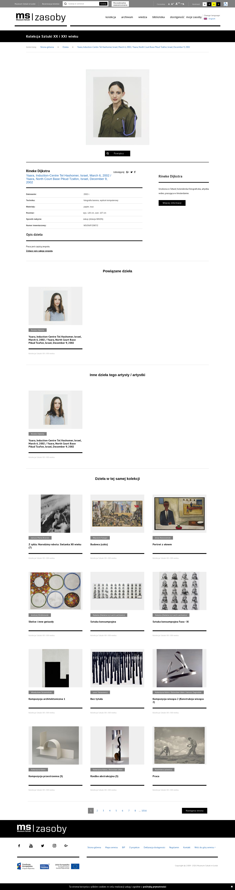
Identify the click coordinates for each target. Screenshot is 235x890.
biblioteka (158, 17)
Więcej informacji (172, 203)
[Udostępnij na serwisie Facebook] (134, 172)
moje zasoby (194, 17)
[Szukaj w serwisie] (81, 3)
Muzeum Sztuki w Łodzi (25, 4)
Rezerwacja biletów (50, 4)
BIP (123, 847)
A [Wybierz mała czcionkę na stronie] (169, 4)
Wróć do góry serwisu (205, 847)
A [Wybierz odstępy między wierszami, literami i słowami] (184, 4)
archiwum (127, 17)
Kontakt (186, 847)
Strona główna (47, 47)
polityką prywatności (154, 886)
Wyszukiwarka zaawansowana (120, 4)
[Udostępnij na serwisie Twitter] (132, 172)
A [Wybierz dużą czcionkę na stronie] (178, 4)
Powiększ (119, 153)
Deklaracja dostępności (154, 847)
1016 (144, 810)
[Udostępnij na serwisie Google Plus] (128, 172)
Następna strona (195, 810)
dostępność (177, 17)
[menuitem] (112, 17)
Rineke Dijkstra (38, 171)
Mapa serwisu (111, 847)
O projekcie (134, 847)
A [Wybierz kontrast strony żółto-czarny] (213, 4)
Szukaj (103, 3)
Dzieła (66, 47)
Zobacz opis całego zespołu (39, 251)
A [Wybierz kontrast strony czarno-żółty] (218, 4)
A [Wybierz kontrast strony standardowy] (204, 4)
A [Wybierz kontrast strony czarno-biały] (209, 4)
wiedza (142, 17)
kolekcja (111, 17)
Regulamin (174, 847)
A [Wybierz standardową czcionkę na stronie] (172, 4)
